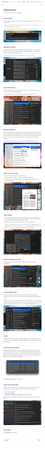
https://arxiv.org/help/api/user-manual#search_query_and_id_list (18, 394)
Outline (42, 4)
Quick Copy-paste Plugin (10, 379)
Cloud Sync (7, 432)
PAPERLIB (5, 1)
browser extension (17, 91)
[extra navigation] (44, 2)
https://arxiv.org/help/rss (10, 393)
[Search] (13, 2)
